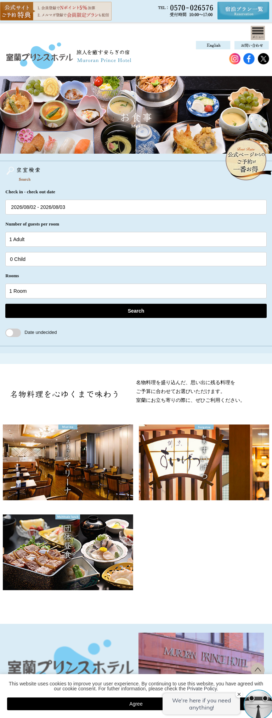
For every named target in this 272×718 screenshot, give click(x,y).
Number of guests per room (32, 224)
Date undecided (31, 332)
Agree (135, 704)
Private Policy (202, 688)
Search (136, 311)
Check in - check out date (30, 191)
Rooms (12, 275)
